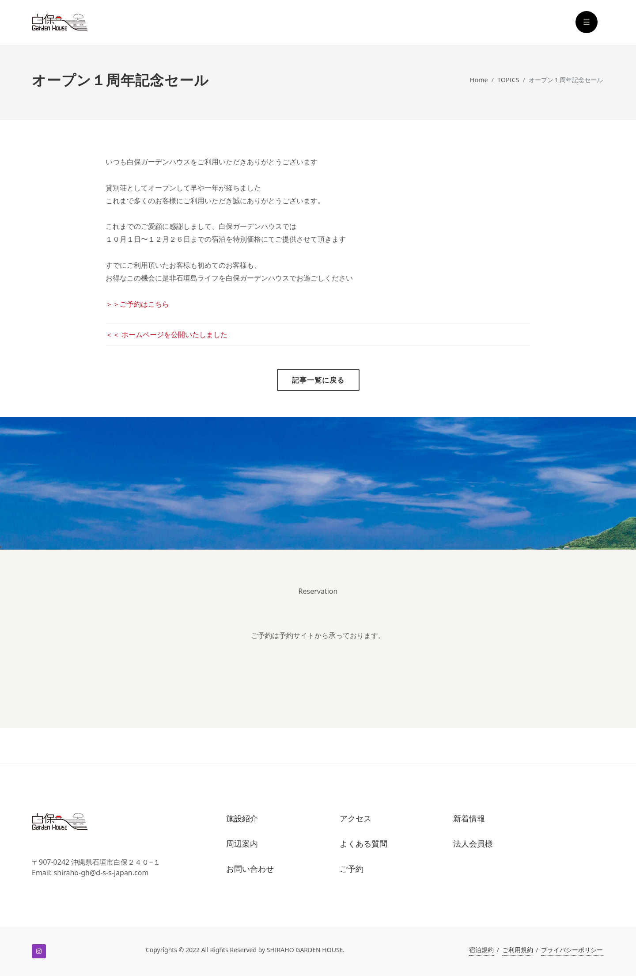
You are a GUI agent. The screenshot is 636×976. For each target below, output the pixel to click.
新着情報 (469, 818)
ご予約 (351, 868)
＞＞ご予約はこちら (137, 304)
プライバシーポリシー (572, 950)
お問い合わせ (250, 868)
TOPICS (508, 80)
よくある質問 (363, 843)
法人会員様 (473, 843)
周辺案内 (242, 843)
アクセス (355, 818)
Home (479, 80)
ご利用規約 (517, 950)
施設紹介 (242, 818)
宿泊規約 (481, 950)
